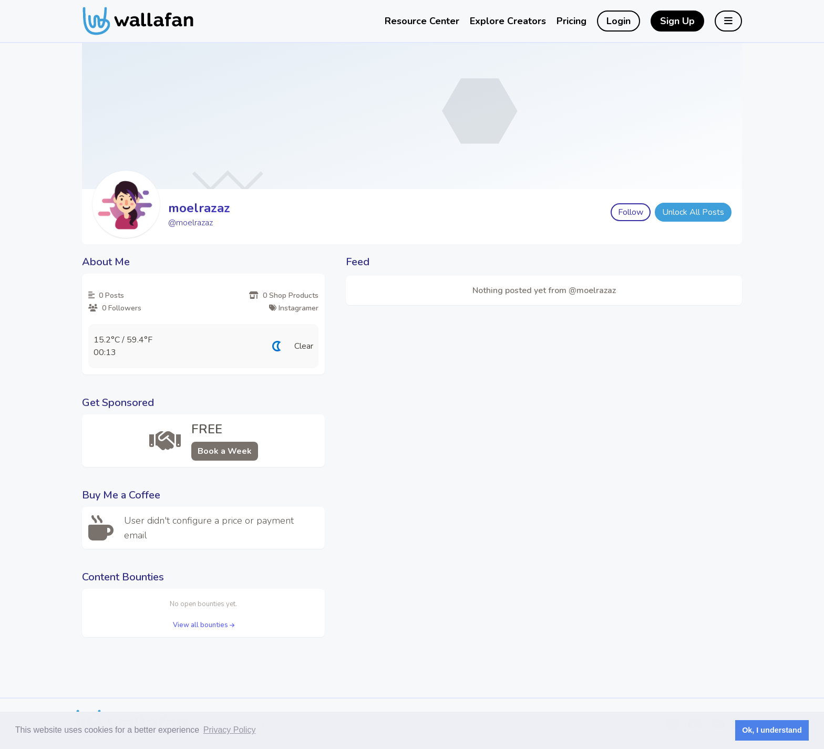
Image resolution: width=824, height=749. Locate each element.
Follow (630, 212)
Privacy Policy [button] (229, 729)
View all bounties (203, 625)
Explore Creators (508, 21)
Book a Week (225, 451)
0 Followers (114, 308)
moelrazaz (199, 208)
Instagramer (293, 308)
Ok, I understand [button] (772, 730)
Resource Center (422, 21)
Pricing (571, 21)
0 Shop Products (283, 295)
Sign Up (677, 21)
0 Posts (106, 295)
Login (618, 21)
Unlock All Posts (693, 212)
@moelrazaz (190, 222)
